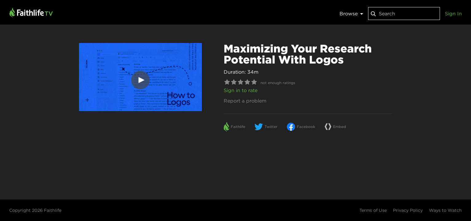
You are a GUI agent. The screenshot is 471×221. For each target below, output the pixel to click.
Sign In (453, 13)
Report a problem (245, 101)
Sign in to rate (240, 90)
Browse (351, 13)
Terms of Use (373, 210)
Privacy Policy (408, 210)
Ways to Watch (445, 210)
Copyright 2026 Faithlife (35, 210)
